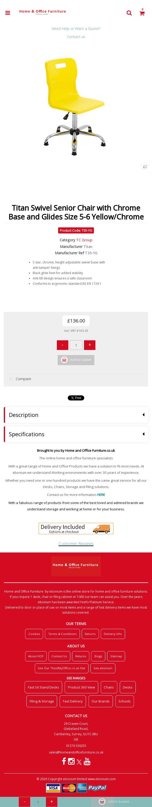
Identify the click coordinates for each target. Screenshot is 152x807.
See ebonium (103, 668)
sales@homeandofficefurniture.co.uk (76, 752)
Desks (127, 687)
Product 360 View (81, 687)
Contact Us (59, 656)
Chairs (109, 687)
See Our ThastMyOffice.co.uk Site (61, 668)
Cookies (34, 634)
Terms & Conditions (62, 634)
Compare (19, 379)
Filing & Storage (42, 701)
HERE (101, 494)
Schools (125, 701)
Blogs (98, 656)
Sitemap (116, 656)
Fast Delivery (73, 701)
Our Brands (101, 701)
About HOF (35, 656)
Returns (90, 634)
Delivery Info (113, 634)
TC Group (84, 240)
